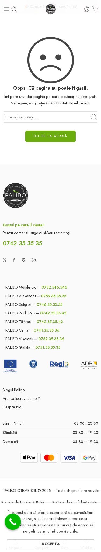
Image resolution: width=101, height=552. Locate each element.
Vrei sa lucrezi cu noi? (21, 397)
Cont (64, 543)
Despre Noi (12, 405)
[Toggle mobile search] (14, 8)
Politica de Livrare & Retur (22, 501)
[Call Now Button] (13, 522)
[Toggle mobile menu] (6, 8)
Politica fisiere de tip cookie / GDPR (52, 524)
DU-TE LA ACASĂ (50, 135)
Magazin (15, 543)
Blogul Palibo (14, 388)
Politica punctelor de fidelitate (51, 512)
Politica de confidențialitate (74, 501)
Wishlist (86, 543)
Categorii (41, 543)
